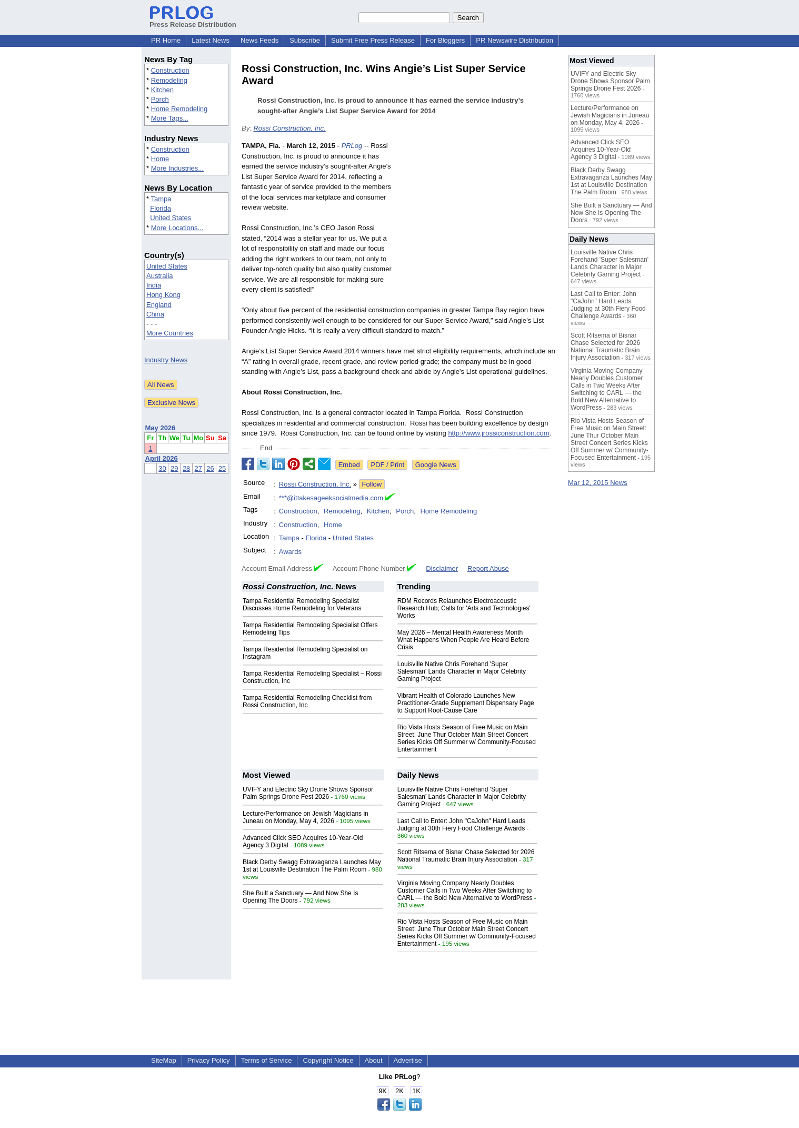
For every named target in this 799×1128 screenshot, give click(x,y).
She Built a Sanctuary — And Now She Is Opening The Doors (611, 213)
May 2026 (160, 428)
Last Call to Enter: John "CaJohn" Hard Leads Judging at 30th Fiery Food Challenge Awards (461, 824)
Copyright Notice (328, 1060)
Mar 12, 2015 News (597, 483)
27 (198, 468)
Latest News (210, 40)
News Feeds (259, 40)
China (155, 314)
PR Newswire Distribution (514, 40)
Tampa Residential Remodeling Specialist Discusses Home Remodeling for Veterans (302, 604)
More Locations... (177, 228)
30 (162, 468)
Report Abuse (488, 568)
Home (160, 159)
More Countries (169, 333)
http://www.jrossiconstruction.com (498, 433)
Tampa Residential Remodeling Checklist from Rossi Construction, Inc (307, 701)
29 (174, 468)
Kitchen (162, 90)
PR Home (166, 40)
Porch (160, 99)
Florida (160, 208)
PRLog (352, 146)
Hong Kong (163, 295)
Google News (435, 465)
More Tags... (169, 118)
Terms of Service (266, 1060)
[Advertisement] (478, 218)
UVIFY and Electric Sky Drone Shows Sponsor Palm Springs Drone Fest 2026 (308, 793)
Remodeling (169, 80)
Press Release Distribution (192, 20)
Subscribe (304, 40)
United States (170, 218)
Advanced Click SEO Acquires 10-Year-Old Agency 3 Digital (601, 149)
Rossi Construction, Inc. (289, 128)
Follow (372, 484)
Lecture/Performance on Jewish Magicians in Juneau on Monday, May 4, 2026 (305, 817)
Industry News (165, 360)
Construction (170, 70)
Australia (159, 276)
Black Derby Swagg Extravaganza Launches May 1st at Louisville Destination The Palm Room (312, 865)
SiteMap (163, 1060)
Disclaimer (442, 568)
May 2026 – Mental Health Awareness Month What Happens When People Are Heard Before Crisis (463, 640)
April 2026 (161, 458)
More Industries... (177, 168)
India (153, 285)
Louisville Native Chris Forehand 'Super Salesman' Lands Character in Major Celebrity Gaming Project (461, 671)
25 (222, 468)
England (159, 305)
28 (186, 468)
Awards (290, 552)
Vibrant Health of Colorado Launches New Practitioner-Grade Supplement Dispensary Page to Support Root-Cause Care (465, 703)
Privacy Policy (208, 1060)
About (374, 1060)
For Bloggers (445, 40)
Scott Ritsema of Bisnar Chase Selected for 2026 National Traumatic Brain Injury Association (466, 855)
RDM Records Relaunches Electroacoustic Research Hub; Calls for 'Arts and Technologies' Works (464, 608)
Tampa (161, 199)
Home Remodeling (179, 109)
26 (210, 468)
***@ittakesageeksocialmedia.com (331, 498)
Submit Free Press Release (373, 40)
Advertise (408, 1060)
